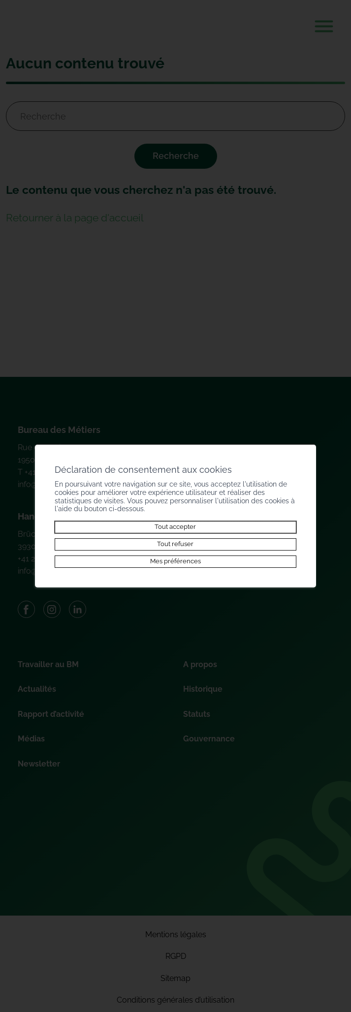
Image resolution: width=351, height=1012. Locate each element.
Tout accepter (175, 526)
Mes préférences (175, 561)
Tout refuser (175, 544)
